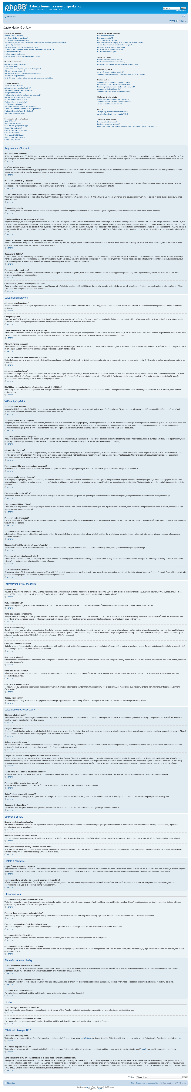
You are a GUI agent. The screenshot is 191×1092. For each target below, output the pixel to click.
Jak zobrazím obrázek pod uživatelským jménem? (22, 73)
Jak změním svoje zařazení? (14, 76)
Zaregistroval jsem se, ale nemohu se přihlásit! (21, 47)
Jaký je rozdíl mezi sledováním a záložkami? (113, 99)
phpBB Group (86, 1038)
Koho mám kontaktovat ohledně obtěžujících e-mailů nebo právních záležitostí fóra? (127, 126)
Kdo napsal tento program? (107, 122)
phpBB (88, 1087)
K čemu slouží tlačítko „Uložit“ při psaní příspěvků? (22, 109)
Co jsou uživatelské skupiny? (107, 40)
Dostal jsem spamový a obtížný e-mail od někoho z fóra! (117, 64)
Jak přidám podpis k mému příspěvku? (18, 90)
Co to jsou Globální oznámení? (15, 130)
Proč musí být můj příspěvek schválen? (18, 111)
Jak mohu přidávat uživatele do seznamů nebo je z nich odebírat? (121, 74)
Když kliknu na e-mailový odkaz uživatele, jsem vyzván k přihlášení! (29, 78)
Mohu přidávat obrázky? (13, 128)
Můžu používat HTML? (12, 123)
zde (180, 1038)
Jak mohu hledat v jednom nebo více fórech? (113, 82)
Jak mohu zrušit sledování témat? (109, 104)
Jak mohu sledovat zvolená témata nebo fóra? (114, 101)
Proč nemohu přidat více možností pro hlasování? (22, 95)
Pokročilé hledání (180, 10)
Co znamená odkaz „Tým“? (107, 52)
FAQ (173, 21)
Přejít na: (131, 1077)
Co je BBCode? (10, 121)
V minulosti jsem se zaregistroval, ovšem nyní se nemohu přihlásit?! (29, 49)
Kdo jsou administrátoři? (106, 36)
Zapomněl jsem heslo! (12, 45)
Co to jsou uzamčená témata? (15, 137)
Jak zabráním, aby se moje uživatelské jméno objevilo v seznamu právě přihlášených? (35, 43)
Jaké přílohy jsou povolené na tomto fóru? (112, 112)
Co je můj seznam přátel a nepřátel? (110, 72)
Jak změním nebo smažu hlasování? (17, 97)
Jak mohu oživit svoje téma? (14, 113)
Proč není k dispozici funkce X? (108, 124)
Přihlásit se (182, 21)
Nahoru (10, 161)
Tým (132, 1083)
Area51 (144, 1049)
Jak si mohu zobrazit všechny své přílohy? (112, 114)
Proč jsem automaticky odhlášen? (16, 40)
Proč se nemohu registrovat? (15, 54)
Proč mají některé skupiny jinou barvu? (111, 47)
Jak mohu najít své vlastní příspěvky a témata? (114, 91)
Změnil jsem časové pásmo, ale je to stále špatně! (22, 69)
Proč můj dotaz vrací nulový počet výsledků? (113, 84)
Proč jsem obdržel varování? (14, 104)
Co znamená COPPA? (12, 52)
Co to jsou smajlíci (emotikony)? (16, 126)
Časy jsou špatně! (10, 66)
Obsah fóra (11, 17)
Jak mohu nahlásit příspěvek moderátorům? (20, 106)
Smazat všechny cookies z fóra (147, 1083)
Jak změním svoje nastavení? (15, 64)
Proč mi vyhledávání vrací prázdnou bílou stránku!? (116, 87)
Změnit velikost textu (184, 16)
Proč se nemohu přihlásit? (13, 36)
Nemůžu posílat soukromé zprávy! (109, 59)
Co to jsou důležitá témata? (14, 135)
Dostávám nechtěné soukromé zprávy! (111, 62)
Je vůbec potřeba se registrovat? (16, 38)
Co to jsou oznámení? (12, 132)
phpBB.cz (101, 1088)
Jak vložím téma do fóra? (13, 86)
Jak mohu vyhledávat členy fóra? (109, 89)
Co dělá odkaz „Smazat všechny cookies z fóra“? (22, 56)
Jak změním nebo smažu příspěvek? (17, 88)
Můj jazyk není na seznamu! (14, 71)
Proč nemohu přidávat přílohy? (15, 102)
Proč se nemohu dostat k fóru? (15, 99)
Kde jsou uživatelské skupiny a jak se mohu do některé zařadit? (120, 43)
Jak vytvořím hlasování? (13, 93)
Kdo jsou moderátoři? (105, 38)
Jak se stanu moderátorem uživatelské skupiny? (114, 45)
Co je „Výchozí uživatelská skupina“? (110, 49)
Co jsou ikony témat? (12, 139)
